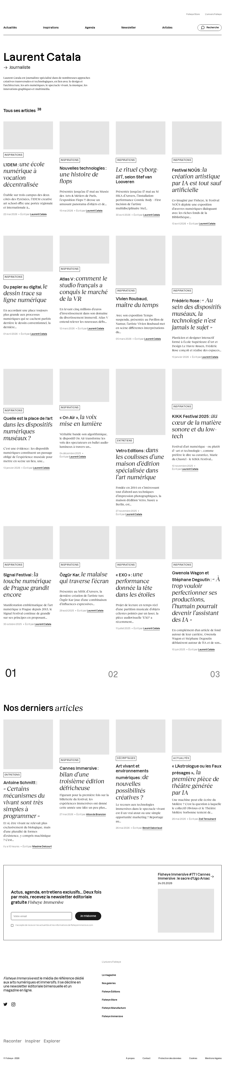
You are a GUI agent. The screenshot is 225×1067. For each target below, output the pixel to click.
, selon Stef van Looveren (137, 175)
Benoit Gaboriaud (152, 828)
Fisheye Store (193, 14)
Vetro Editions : (140, 463)
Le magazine (109, 975)
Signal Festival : (27, 584)
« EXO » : (135, 584)
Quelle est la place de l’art (28, 429)
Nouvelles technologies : (83, 175)
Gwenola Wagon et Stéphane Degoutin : (196, 597)
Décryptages (126, 758)
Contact (146, 1058)
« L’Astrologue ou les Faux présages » (196, 780)
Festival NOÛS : (196, 179)
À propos (130, 1058)
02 (113, 675)
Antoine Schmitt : (24, 800)
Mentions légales (213, 1058)
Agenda (90, 27)
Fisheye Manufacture (114, 1008)
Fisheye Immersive (112, 1016)
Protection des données (169, 1058)
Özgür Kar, (84, 577)
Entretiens (124, 441)
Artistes (167, 27)
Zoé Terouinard (207, 819)
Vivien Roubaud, (137, 302)
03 (215, 675)
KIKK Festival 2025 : (196, 425)
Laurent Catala (38, 214)
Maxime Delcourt (42, 847)
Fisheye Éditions (111, 992)
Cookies (193, 1058)
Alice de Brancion (96, 814)
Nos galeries (109, 983)
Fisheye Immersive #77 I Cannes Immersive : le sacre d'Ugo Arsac (186, 876)
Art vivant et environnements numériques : (132, 782)
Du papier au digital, (25, 293)
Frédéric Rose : (196, 314)
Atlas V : (84, 288)
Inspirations (51, 27)
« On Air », (81, 420)
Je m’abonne (88, 916)
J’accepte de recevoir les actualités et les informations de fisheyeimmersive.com (54, 925)
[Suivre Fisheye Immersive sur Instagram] (13, 1004)
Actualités (10, 27)
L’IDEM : (23, 174)
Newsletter (128, 27)
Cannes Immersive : (82, 779)
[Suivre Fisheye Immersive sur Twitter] (5, 1004)
